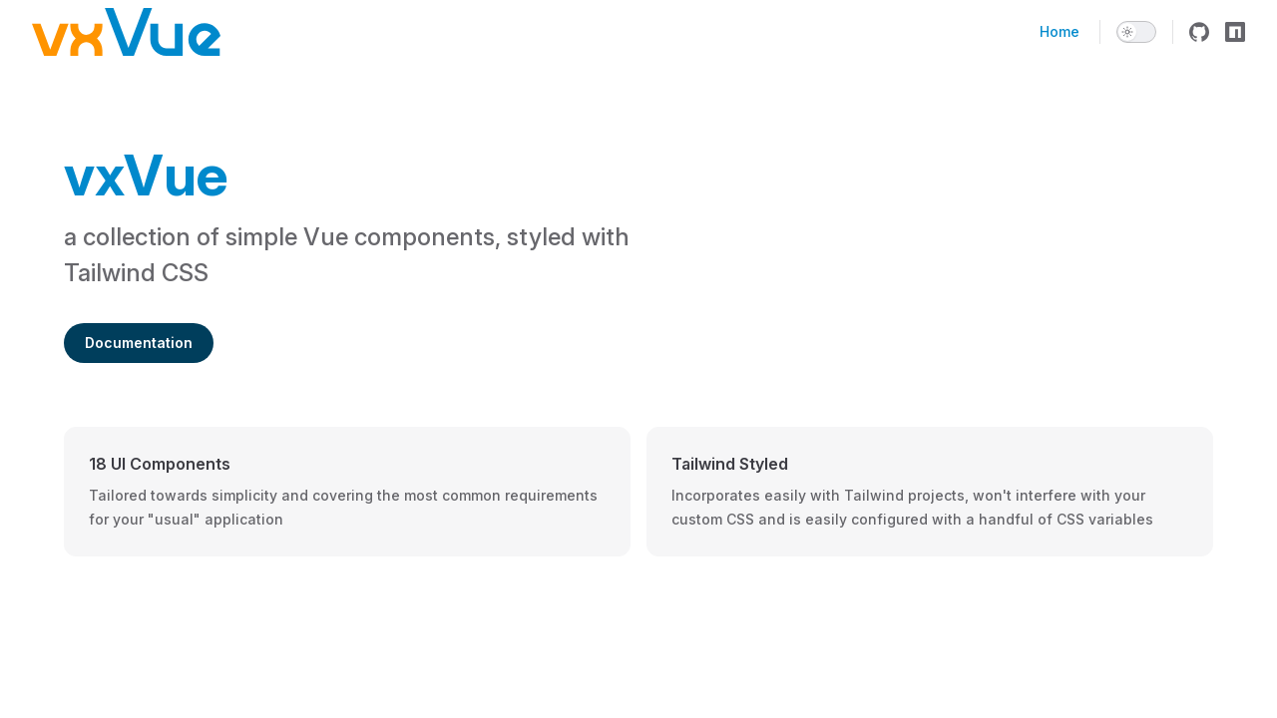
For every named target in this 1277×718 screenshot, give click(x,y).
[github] (1199, 32)
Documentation (139, 342)
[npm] (1235, 32)
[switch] (1136, 32)
